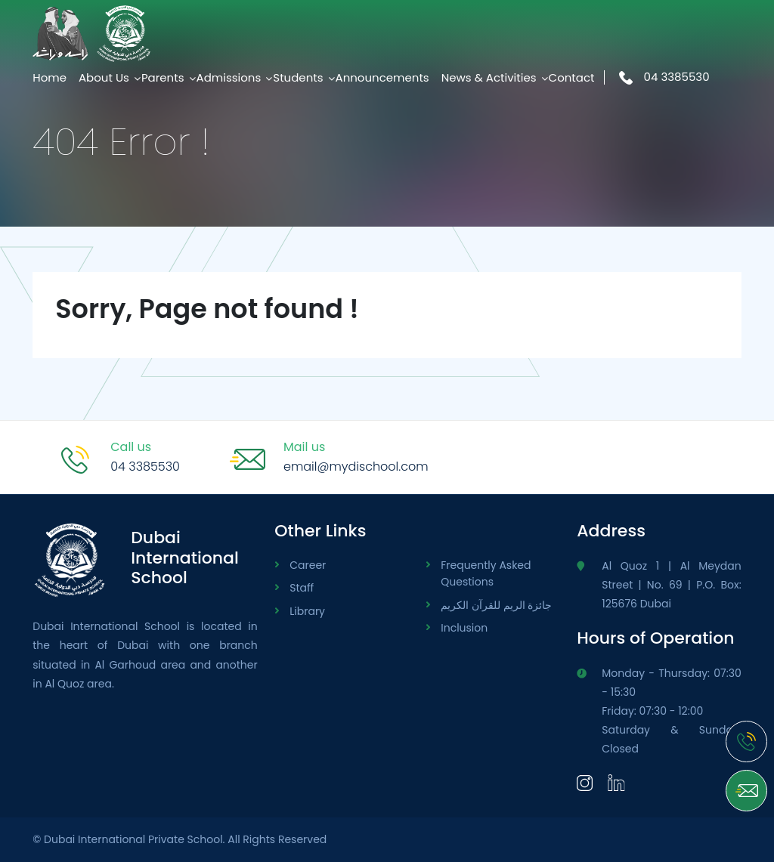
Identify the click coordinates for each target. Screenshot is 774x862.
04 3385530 (664, 77)
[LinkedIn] (616, 782)
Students (298, 77)
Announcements (382, 77)
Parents (162, 77)
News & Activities (489, 77)
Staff (301, 587)
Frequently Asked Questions (486, 573)
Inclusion (464, 627)
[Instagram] (585, 782)
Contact (572, 77)
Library (307, 611)
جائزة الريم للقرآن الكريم (496, 605)
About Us (104, 77)
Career (307, 565)
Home (50, 77)
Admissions (229, 77)
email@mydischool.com (356, 466)
